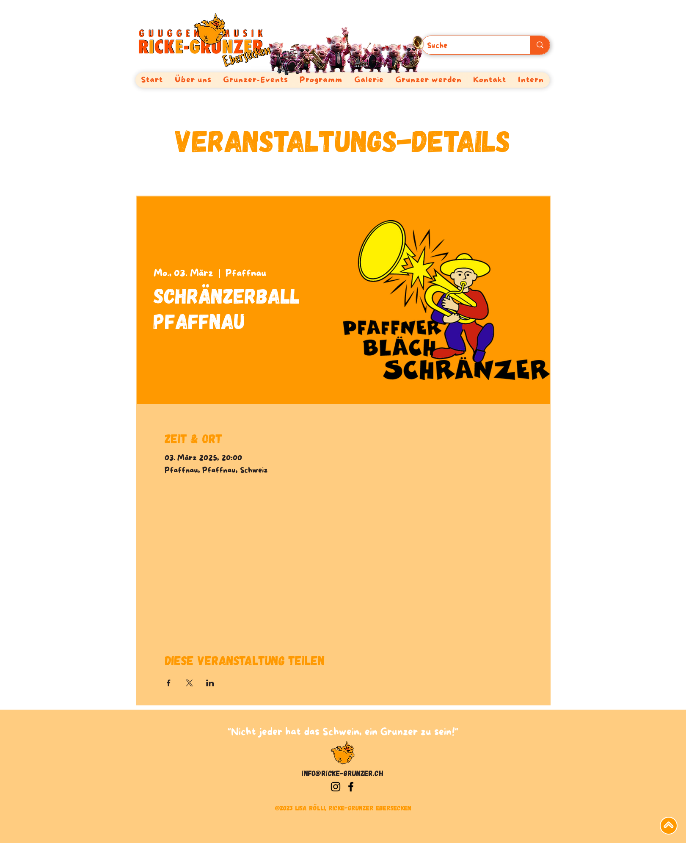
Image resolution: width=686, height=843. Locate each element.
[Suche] (470, 46)
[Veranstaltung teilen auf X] (189, 683)
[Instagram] (335, 786)
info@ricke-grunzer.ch (342, 773)
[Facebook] (350, 786)
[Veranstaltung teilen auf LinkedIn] (210, 683)
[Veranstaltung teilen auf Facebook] (169, 683)
